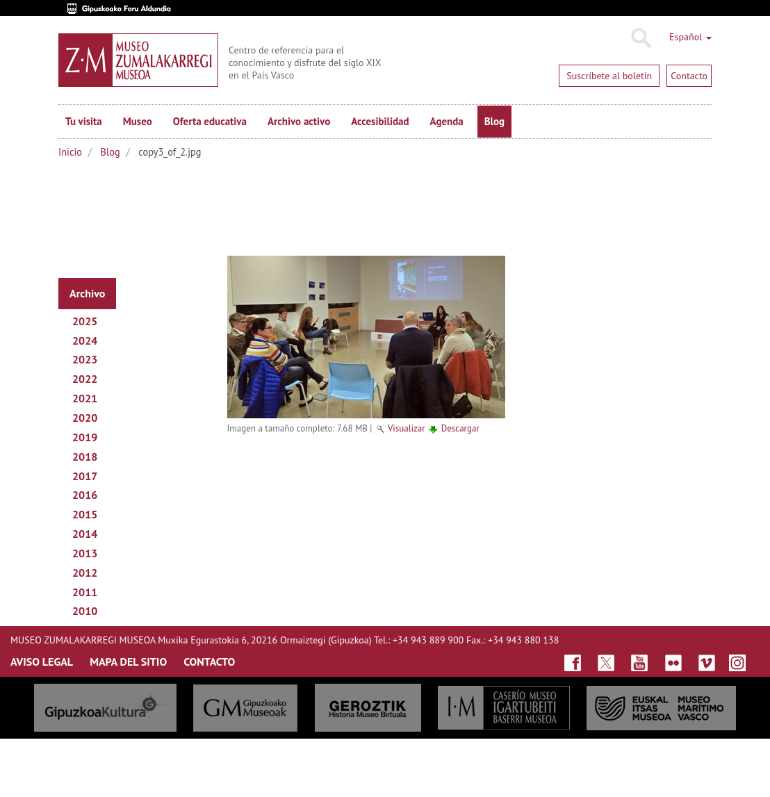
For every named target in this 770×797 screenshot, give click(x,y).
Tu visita (83, 121)
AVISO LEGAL (41, 661)
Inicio (70, 151)
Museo (137, 121)
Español (690, 37)
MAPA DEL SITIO (128, 661)
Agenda (447, 121)
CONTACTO (209, 661)
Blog (494, 121)
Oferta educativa (210, 121)
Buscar (640, 38)
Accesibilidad (380, 121)
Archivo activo (299, 121)
